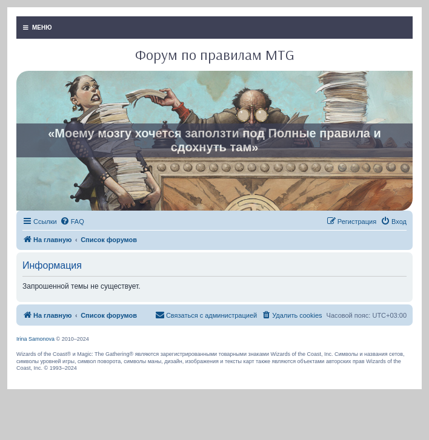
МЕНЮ (37, 27)
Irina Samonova (35, 339)
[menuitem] (72, 221)
